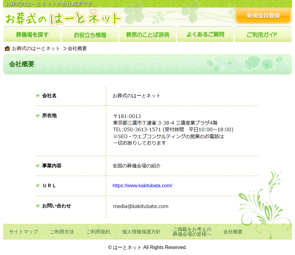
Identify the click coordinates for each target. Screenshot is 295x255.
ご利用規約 (98, 231)
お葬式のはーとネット (36, 48)
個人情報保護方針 (141, 231)
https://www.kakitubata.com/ (142, 185)
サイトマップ (23, 231)
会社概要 (233, 231)
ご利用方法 (62, 231)
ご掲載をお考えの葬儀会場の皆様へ (192, 232)
